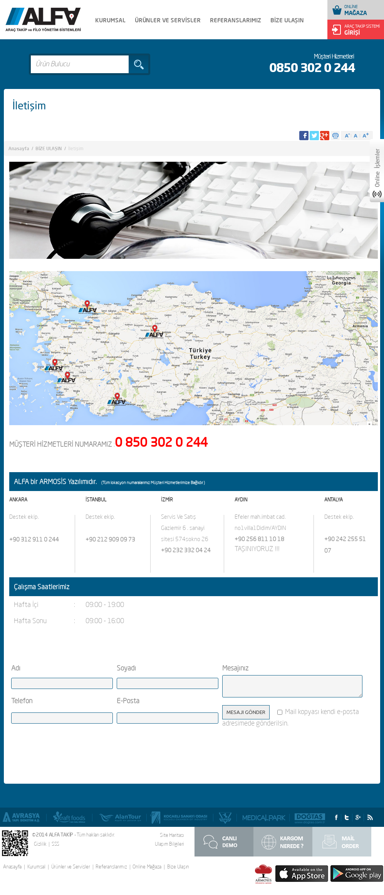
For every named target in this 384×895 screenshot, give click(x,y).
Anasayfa (18, 148)
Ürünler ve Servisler (70, 866)
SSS (55, 843)
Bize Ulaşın (178, 866)
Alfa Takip (43, 20)
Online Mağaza (146, 866)
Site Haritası (172, 835)
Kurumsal (36, 866)
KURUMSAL (110, 20)
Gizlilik (40, 843)
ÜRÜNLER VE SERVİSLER (168, 20)
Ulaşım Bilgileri (169, 844)
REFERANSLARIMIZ (235, 20)
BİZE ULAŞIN (287, 20)
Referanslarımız (111, 866)
